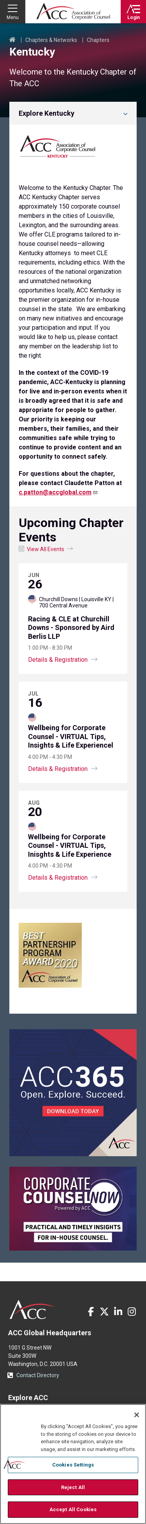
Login (133, 17)
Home (12, 40)
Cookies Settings (73, 1465)
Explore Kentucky (46, 113)
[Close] (136, 1414)
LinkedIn (118, 1311)
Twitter (104, 1311)
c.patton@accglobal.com (58, 492)
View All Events (45, 549)
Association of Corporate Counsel (73, 11)
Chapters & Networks (51, 40)
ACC (32, 1309)
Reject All (73, 1487)
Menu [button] (13, 17)
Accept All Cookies (73, 1509)
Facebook (90, 1311)
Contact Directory (37, 1375)
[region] (73, 1464)
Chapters (98, 40)
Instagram (131, 1311)
